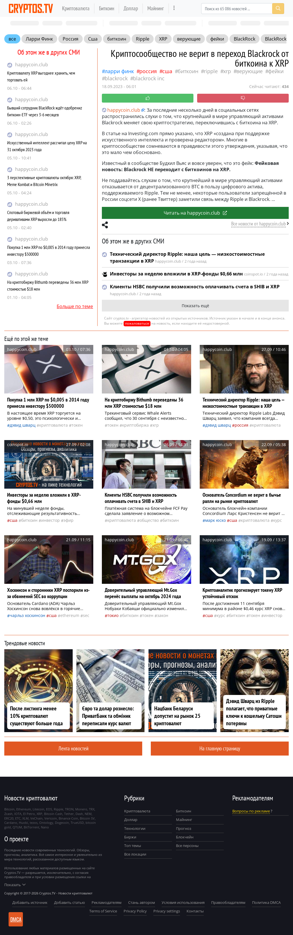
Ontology (46, 822)
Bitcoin (9, 809)
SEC (86, 615)
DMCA (15, 919)
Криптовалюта (76, 8)
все (12, 39)
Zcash (8, 814)
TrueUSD (77, 822)
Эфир (69, 520)
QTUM (17, 827)
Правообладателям (228, 902)
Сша (93, 39)
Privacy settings (166, 911)
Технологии (134, 828)
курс (277, 520)
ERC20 (8, 818)
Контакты (195, 911)
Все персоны (187, 845)
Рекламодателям (107, 902)
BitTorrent (31, 827)
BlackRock (244, 39)
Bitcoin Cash (53, 814)
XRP (163, 39)
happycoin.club (31, 64)
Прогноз (183, 828)
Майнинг (155, 8)
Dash (79, 814)
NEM (88, 814)
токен (77, 425)
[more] (174, 8)
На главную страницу (219, 748)
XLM (25, 818)
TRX (91, 809)
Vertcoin (50, 818)
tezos (33, 822)
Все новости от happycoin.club (258, 223)
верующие (189, 39)
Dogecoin (62, 822)
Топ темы (132, 845)
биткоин (116, 39)
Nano (45, 827)
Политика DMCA (266, 902)
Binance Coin (68, 818)
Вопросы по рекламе (251, 811)
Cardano (10, 822)
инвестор (50, 520)
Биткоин (106, 8)
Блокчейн (184, 837)
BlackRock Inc (149, 78)
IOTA (17, 814)
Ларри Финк (39, 39)
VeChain (36, 818)
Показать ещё (195, 305)
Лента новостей (73, 748)
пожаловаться (137, 323)
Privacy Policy (135, 911)
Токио (112, 615)
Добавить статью (69, 902)
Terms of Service (103, 911)
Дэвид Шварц (22, 425)
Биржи (130, 837)
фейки (217, 39)
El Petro (29, 814)
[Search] (242, 8)
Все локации (135, 854)
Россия (70, 39)
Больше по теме (75, 306)
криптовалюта (53, 425)
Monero (81, 809)
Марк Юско (215, 520)
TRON (69, 809)
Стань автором (141, 902)
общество (149, 520)
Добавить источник (29, 902)
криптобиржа (135, 425)
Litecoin (38, 809)
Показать (14, 884)
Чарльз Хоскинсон (27, 615)
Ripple (142, 39)
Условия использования (183, 902)
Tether (69, 814)
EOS (49, 809)
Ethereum (69, 615)
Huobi (23, 822)
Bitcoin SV (87, 818)
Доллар (131, 8)
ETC (18, 818)
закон (162, 615)
